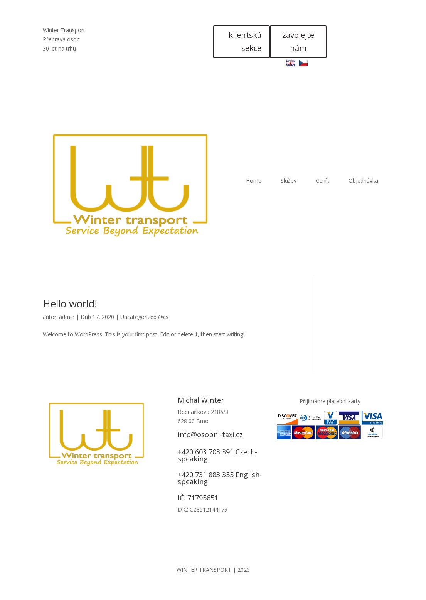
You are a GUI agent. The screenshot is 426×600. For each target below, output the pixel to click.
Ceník (322, 180)
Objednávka (363, 180)
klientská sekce (245, 41)
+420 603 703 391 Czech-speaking (217, 455)
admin (66, 316)
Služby (288, 180)
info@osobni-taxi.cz (210, 434)
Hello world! (70, 303)
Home (253, 180)
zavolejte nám (298, 41)
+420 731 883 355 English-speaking (220, 478)
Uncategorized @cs (144, 316)
